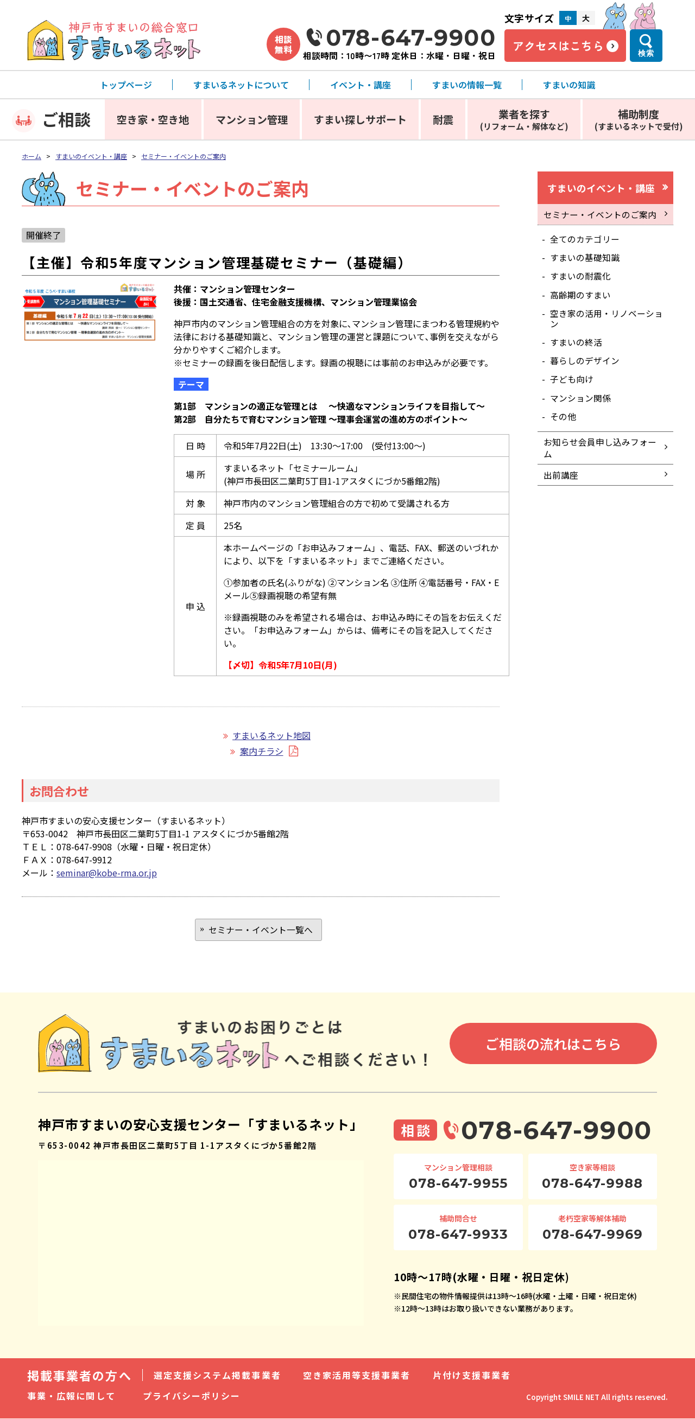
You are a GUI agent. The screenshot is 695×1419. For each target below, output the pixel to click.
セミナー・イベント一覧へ (260, 930)
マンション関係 (581, 404)
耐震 (443, 119)
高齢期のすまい (581, 298)
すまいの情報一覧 (467, 84)
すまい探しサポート (360, 119)
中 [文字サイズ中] (568, 18)
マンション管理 (252, 119)
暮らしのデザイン (585, 365)
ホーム (31, 156)
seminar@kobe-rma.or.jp (106, 872)
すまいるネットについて (241, 84)
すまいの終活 (577, 346)
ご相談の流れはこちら (553, 1044)
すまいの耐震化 (581, 278)
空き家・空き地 (153, 119)
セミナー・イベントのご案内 (183, 156)
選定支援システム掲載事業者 (217, 1375)
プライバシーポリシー (192, 1396)
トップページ (126, 84)
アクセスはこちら (558, 45)
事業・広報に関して (71, 1396)
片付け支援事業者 (472, 1375)
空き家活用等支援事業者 (357, 1375)
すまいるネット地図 (271, 735)
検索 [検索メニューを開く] (646, 53)
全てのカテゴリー (585, 240)
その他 (564, 423)
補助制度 (639, 119)
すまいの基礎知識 (585, 259)
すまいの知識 (569, 84)
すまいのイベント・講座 (91, 156)
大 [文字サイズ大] (586, 17)
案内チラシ (261, 751)
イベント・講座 (360, 84)
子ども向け (572, 385)
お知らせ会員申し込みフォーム (600, 456)
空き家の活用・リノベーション (607, 322)
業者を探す (524, 119)
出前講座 (561, 485)
